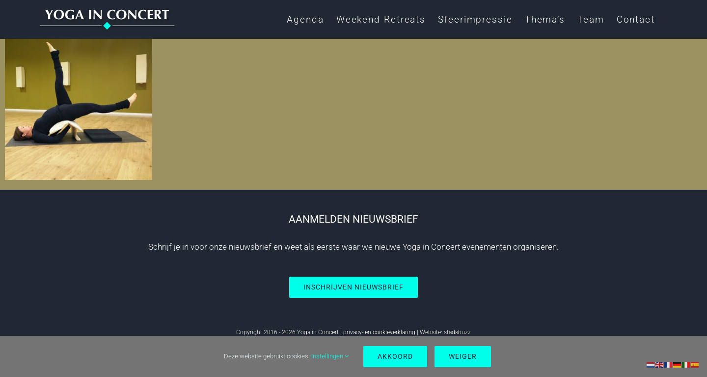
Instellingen (330, 356)
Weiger (463, 356)
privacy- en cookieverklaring (379, 332)
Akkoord (395, 356)
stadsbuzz (457, 332)
